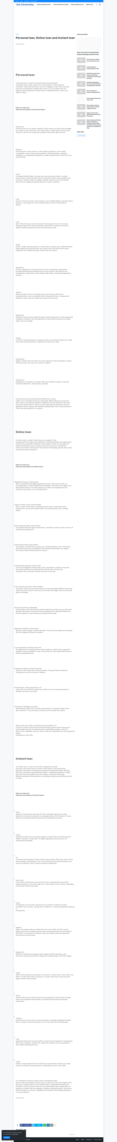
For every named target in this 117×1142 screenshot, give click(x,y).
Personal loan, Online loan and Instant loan (93, 60)
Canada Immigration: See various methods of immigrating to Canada (94, 84)
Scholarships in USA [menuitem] (77, 4)
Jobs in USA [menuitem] (89, 4)
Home (17, 1)
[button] (96, 4)
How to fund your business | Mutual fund (93, 91)
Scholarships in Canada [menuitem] (61, 4)
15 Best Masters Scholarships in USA (93, 67)
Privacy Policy (34, 1)
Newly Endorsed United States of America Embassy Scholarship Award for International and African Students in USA (94, 124)
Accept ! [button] (7, 1137)
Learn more (15, 1134)
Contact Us (26, 1)
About (21, 1)
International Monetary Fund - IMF (94, 99)
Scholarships (81, 135)
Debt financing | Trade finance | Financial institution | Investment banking (94, 76)
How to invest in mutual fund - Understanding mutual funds (88, 53)
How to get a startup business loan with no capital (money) (93, 107)
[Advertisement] (58, 20)
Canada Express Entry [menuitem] (44, 4)
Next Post (71, 1134)
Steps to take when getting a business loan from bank (94, 114)
